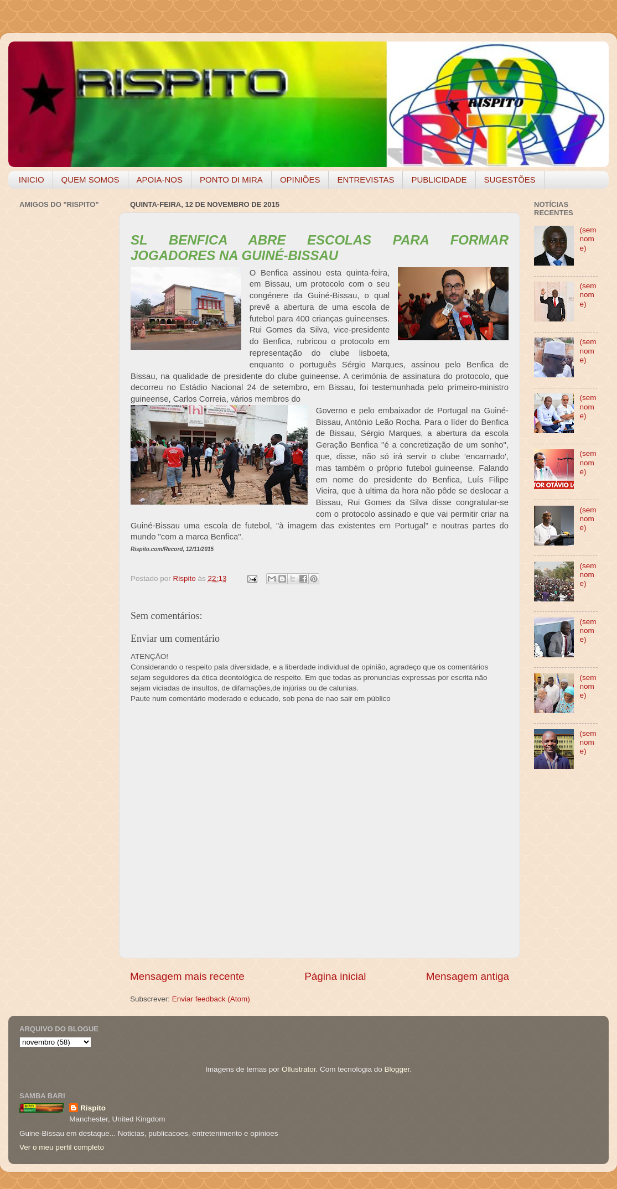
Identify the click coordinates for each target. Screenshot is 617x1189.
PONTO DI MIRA (231, 179)
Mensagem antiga (467, 976)
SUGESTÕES (510, 179)
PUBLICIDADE (438, 179)
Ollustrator (299, 1069)
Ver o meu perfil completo (61, 1147)
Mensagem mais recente (187, 976)
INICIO (31, 179)
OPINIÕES (300, 179)
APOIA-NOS (160, 179)
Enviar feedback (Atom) (211, 999)
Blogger (396, 1069)
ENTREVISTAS (365, 179)
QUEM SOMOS (90, 179)
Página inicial (335, 976)
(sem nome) (587, 239)
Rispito (93, 1108)
